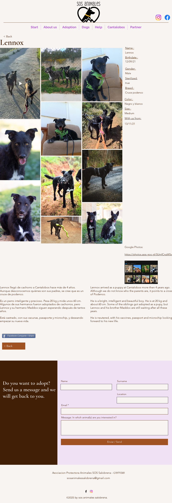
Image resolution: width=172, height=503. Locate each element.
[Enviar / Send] (114, 442)
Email (64, 405)
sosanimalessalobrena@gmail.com (88, 478)
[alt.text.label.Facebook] (167, 17)
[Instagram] (158, 17)
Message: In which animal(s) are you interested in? (88, 417)
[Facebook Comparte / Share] (18, 336)
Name (64, 381)
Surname (122, 381)
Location (121, 394)
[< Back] (15, 36)
